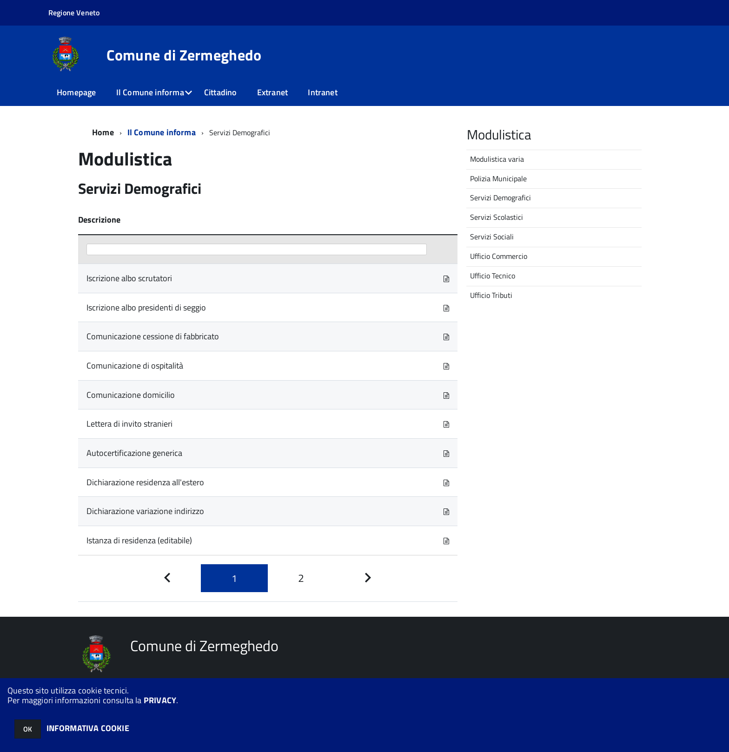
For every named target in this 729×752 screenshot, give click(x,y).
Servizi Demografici (500, 197)
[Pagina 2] (301, 578)
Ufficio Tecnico (492, 275)
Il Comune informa (150, 92)
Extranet (272, 92)
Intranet (322, 92)
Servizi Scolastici (496, 217)
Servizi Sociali (492, 236)
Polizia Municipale (498, 178)
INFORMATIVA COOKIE (87, 728)
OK (27, 729)
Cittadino (220, 92)
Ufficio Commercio (498, 256)
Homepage (76, 92)
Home (103, 132)
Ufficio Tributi (491, 295)
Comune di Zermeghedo (183, 54)
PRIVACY (160, 700)
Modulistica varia (497, 159)
